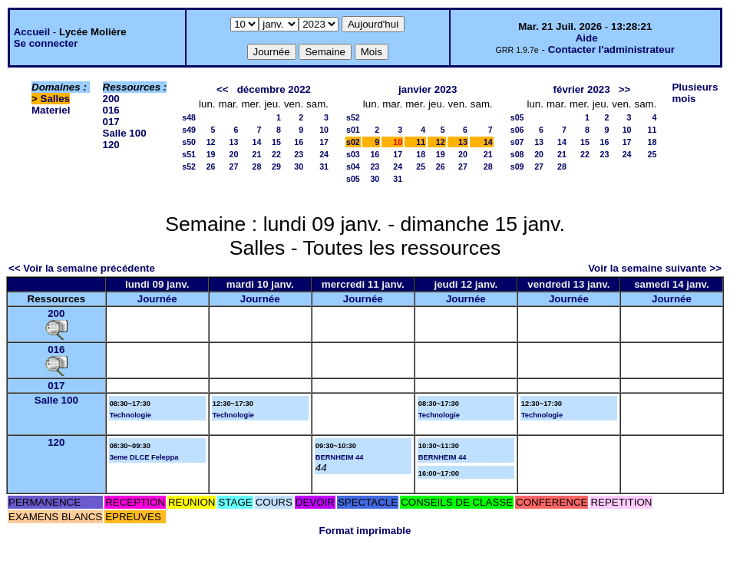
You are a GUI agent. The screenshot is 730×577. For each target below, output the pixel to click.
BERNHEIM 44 (339, 457)
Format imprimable (365, 530)
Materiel (50, 110)
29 (276, 166)
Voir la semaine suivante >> (655, 268)
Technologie (130, 415)
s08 (517, 154)
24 (324, 154)
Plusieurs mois (695, 92)
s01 (353, 129)
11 (420, 142)
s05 (353, 178)
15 (276, 142)
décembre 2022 (274, 89)
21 (257, 154)
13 (234, 142)
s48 (189, 117)
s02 (353, 142)
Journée (157, 299)
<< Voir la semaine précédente (81, 268)
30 (298, 166)
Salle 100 (125, 133)
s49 (189, 129)
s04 (353, 166)
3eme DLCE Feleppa (144, 457)
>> (625, 89)
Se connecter (46, 43)
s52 (189, 166)
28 (257, 166)
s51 (189, 154)
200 (111, 98)
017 (111, 121)
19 (211, 154)
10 (324, 129)
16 (298, 142)
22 (276, 154)
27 (234, 166)
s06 (517, 129)
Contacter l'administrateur (611, 49)
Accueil (32, 32)
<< (222, 89)
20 (234, 154)
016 (111, 110)
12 (211, 142)
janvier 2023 (427, 89)
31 (324, 166)
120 (111, 144)
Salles (56, 98)
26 (211, 166)
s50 (189, 142)
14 (257, 142)
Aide (587, 38)
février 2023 (581, 89)
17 (324, 142)
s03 (353, 154)
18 (420, 154)
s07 (517, 142)
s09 (517, 166)
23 (298, 154)
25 (420, 166)
